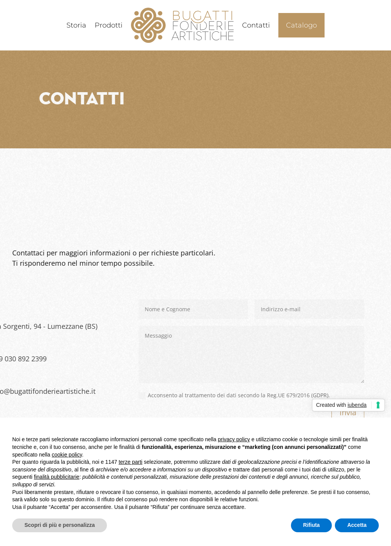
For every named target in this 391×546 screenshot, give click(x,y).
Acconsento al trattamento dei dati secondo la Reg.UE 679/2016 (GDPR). (161, 395)
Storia (76, 25)
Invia (274, 412)
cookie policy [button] (67, 455)
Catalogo (301, 25)
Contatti (256, 25)
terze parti (130, 462)
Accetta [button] (357, 525)
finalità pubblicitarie (56, 477)
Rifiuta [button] (311, 525)
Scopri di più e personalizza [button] (59, 525)
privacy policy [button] (234, 439)
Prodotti (109, 25)
